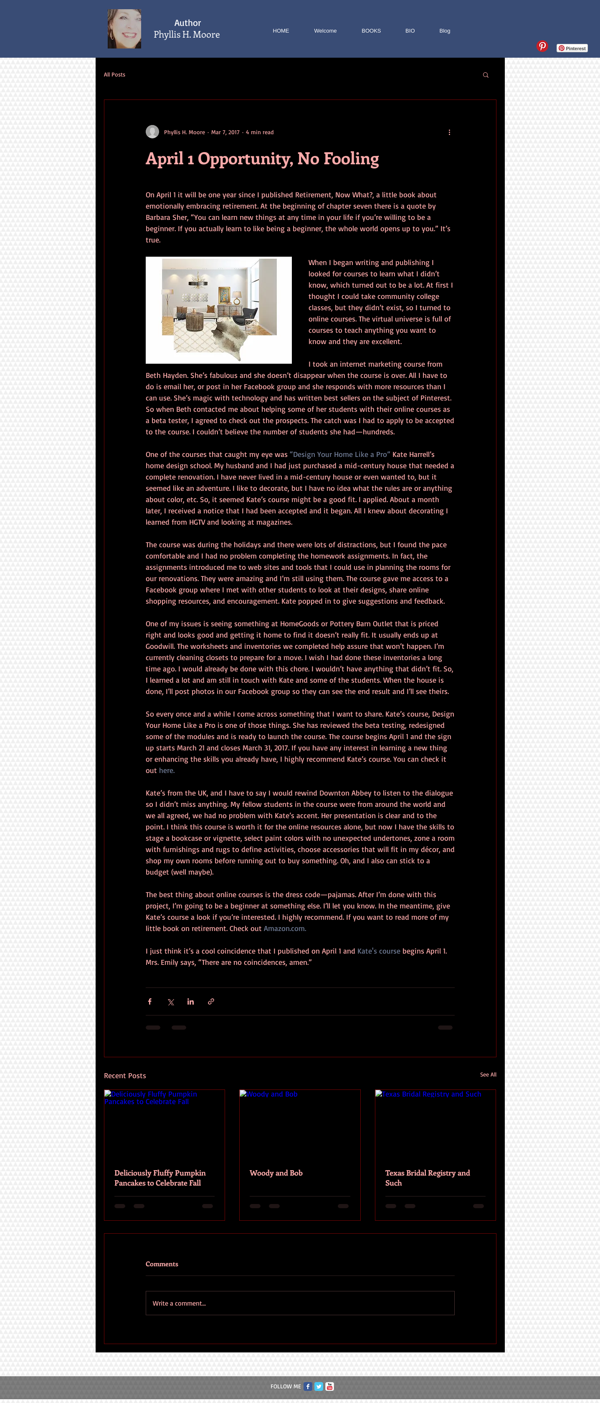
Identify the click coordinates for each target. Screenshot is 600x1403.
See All (488, 1074)
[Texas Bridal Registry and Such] (435, 1124)
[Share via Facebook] (150, 1001)
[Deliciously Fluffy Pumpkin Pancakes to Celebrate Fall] (164, 1124)
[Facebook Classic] (308, 1386)
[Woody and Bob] (300, 1124)
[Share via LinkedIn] (191, 1001)
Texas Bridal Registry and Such (427, 1178)
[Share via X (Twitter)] (170, 1001)
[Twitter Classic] (318, 1386)
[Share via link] (211, 1001)
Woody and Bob (276, 1173)
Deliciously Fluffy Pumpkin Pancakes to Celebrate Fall (160, 1178)
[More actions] (450, 132)
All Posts (114, 74)
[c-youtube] (329, 1386)
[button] (486, 74)
